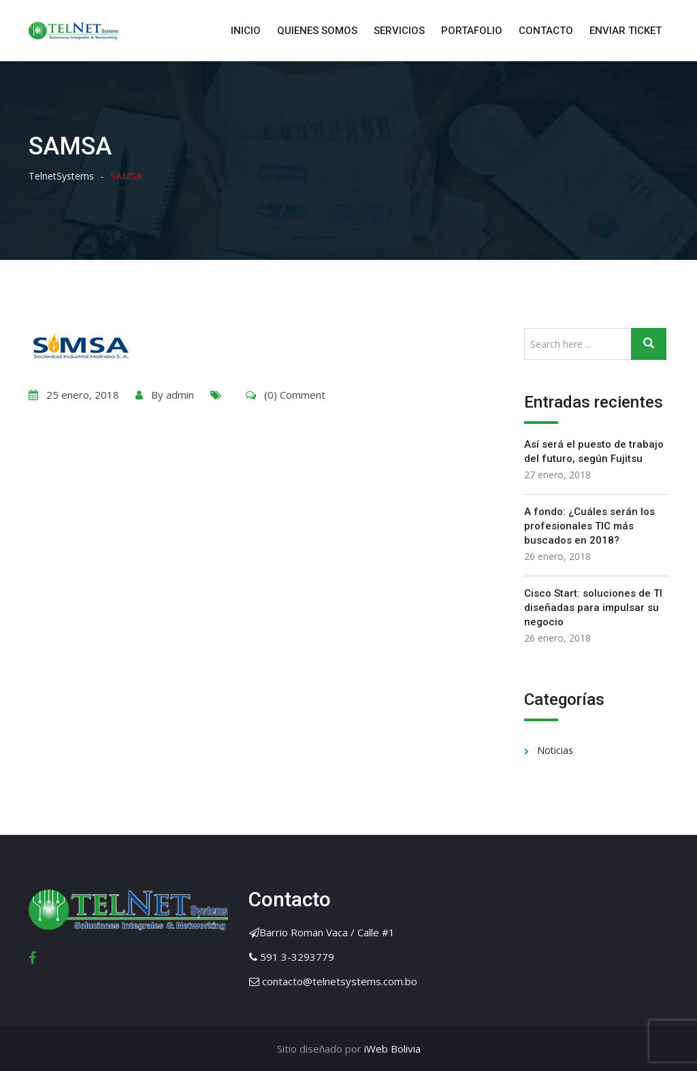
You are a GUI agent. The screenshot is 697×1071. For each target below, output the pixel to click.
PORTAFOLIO (471, 30)
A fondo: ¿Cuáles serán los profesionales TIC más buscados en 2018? (589, 526)
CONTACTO (546, 30)
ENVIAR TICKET (625, 30)
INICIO (246, 30)
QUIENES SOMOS (317, 30)
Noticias (555, 750)
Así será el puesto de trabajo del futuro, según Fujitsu (594, 451)
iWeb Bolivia (391, 1048)
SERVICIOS (399, 30)
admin (180, 394)
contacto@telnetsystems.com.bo (339, 981)
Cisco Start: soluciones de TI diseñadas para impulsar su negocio (593, 607)
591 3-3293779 (297, 956)
